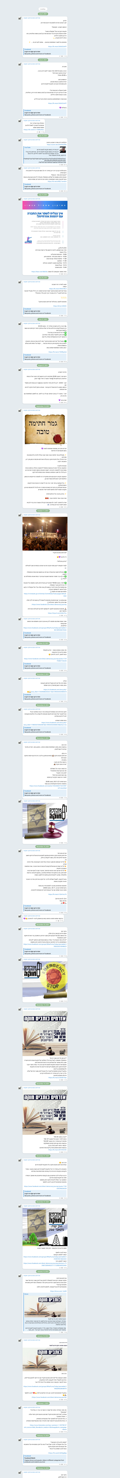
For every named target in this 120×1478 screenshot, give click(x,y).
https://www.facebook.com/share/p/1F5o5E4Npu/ (50, 856)
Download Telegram (86, 36)
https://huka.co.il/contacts (58, 1404)
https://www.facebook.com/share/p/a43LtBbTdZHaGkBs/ (48, 125)
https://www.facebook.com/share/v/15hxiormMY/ (50, 715)
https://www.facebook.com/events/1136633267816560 (48, 672)
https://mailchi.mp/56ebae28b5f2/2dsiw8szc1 (52, 539)
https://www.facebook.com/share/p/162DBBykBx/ (50, 439)
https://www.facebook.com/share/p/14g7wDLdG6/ (50, 236)
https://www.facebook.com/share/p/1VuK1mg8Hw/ (50, 1296)
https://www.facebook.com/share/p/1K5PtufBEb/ (50, 1230)
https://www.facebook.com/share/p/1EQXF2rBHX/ (50, 861)
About (78, 40)
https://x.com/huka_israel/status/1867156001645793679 (48, 226)
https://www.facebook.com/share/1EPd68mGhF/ (51, 1467)
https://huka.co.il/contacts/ (58, 1302)
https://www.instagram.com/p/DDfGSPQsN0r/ (51, 230)
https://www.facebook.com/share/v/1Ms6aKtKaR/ (50, 380)
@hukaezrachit (85, 14)
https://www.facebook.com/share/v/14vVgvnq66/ (50, 918)
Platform (93, 40)
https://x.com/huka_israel (58, 869)
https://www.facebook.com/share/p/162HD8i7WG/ (50, 1395)
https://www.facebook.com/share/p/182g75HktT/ (50, 318)
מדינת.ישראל (76, 29)
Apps (87, 40)
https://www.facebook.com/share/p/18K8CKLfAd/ (50, 610)
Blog (83, 40)
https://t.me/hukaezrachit (58, 865)
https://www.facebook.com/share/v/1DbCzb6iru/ (51, 1145)
